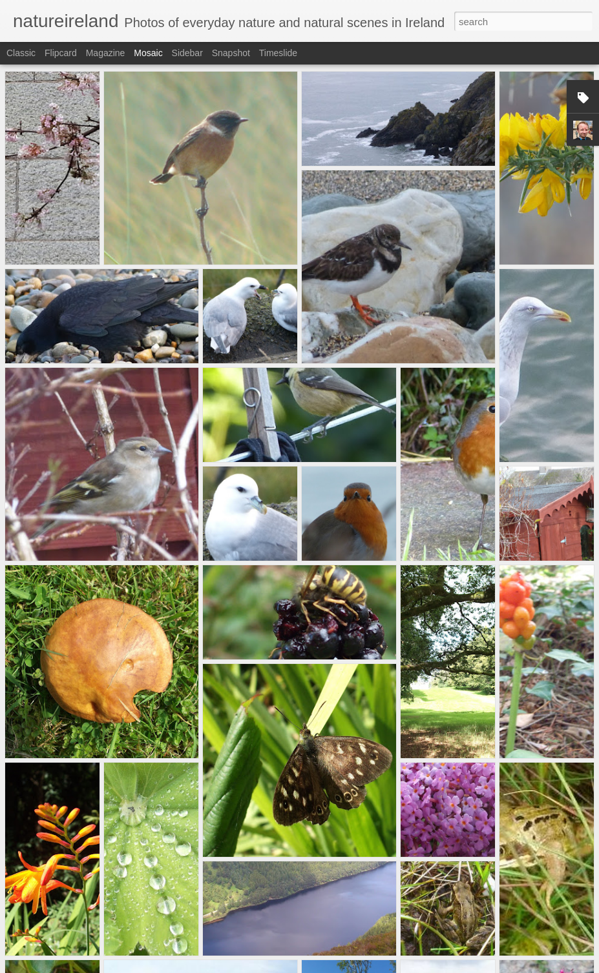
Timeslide (278, 53)
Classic (21, 53)
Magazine (105, 53)
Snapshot (231, 53)
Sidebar (187, 53)
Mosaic (148, 53)
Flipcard (61, 53)
